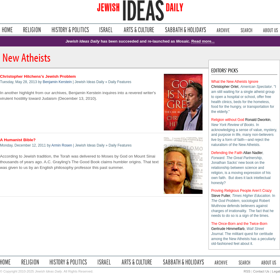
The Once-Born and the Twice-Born (239, 224)
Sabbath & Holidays (185, 29)
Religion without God (227, 120)
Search (246, 29)
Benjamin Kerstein (57, 82)
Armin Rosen (62, 145)
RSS (247, 271)
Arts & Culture (139, 29)
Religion (32, 29)
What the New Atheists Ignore (234, 82)
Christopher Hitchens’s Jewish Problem (38, 76)
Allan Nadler (252, 153)
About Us (270, 29)
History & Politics (70, 29)
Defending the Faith (226, 153)
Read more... (202, 41)
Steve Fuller (220, 196)
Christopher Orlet (224, 87)
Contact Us (261, 271)
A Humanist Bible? (18, 140)
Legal (276, 271)
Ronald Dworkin (257, 120)
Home (7, 29)
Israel (106, 29)
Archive (223, 29)
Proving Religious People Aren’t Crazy (241, 191)
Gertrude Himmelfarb (228, 229)
